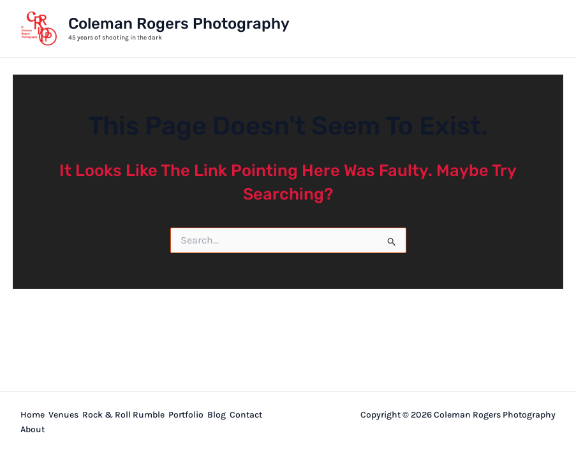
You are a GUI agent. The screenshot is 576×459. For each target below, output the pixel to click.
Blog (216, 414)
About (32, 429)
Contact (246, 414)
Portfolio (185, 414)
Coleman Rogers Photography (179, 24)
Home (32, 414)
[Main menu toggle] (541, 28)
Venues (63, 414)
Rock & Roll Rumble (123, 414)
